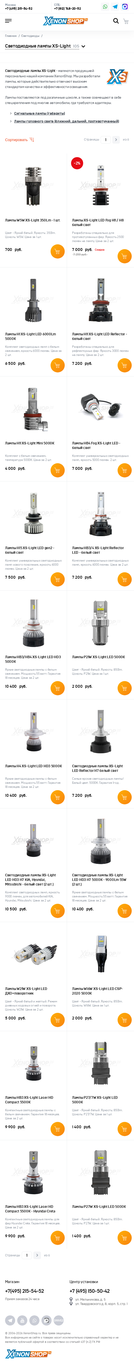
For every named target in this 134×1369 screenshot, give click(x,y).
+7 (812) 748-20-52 (67, 9)
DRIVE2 (58, 1320)
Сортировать (19, 140)
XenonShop (65, 21)
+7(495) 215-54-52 (24, 1291)
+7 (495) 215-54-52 (18, 9)
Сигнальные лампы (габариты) (39, 113)
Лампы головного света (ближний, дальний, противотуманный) (66, 121)
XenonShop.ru (32, 1333)
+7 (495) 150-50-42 (90, 1291)
